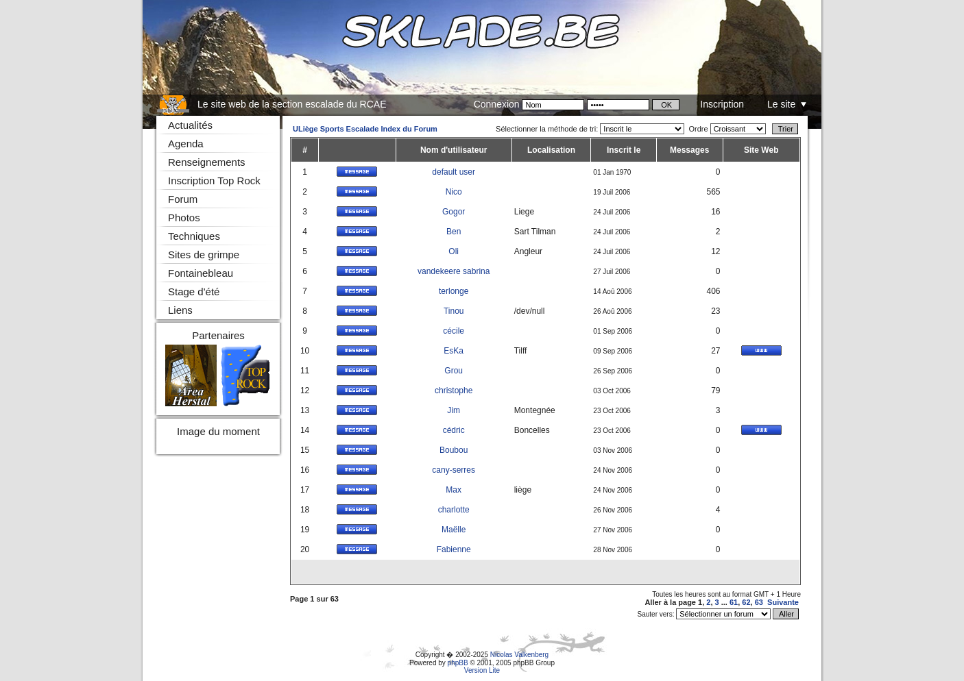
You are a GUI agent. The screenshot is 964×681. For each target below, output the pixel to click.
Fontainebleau (200, 273)
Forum (182, 199)
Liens (180, 310)
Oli (453, 251)
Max (453, 490)
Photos (184, 217)
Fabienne (454, 549)
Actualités (190, 125)
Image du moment (218, 431)
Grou (453, 370)
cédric (454, 430)
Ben (453, 231)
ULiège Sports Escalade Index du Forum (365, 129)
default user (453, 172)
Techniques (194, 236)
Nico (454, 192)
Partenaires (218, 335)
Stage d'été (193, 291)
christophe (453, 390)
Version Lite (482, 670)
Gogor (453, 211)
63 (759, 602)
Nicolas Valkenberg (519, 654)
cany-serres (453, 470)
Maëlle (454, 529)
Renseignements (206, 162)
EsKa (453, 351)
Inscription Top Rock (214, 180)
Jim (453, 410)
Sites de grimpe (203, 254)
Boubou (453, 450)
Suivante (783, 602)
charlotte (454, 510)
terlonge (453, 291)
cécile (453, 331)
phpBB (458, 663)
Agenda (186, 143)
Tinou (454, 311)
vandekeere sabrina (454, 271)
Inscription (722, 104)
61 (734, 602)
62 (746, 602)
